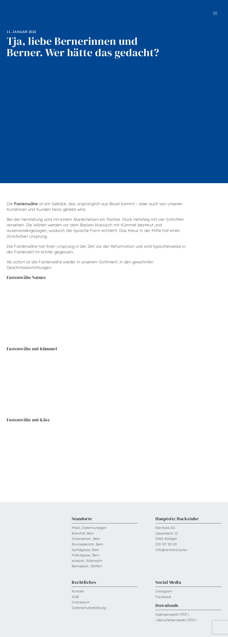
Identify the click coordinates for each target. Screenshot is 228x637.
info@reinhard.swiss (171, 550)
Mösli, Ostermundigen (89, 528)
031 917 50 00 (166, 544)
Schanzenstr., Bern (86, 539)
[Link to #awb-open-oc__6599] (215, 13)
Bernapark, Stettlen (87, 566)
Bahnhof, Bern (83, 533)
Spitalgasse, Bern (85, 550)
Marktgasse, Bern (85, 555)
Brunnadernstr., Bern (87, 544)
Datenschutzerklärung (89, 608)
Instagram (163, 591)
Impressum (81, 602)
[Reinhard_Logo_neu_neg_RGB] (25, 10)
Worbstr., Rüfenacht (87, 561)
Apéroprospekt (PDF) (172, 614)
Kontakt (78, 591)
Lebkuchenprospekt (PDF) (175, 620)
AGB (75, 597)
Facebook (163, 597)
